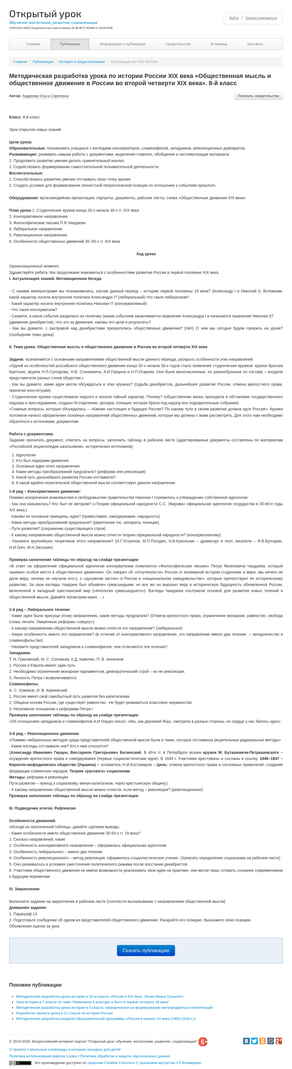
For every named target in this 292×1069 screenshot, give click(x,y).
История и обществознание (82, 62)
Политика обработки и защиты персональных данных (125, 1056)
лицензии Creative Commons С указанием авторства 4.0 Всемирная (144, 1063)
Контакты (255, 44)
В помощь (219, 44)
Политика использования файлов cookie (43, 1056)
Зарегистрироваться (261, 18)
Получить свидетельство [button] (258, 96)
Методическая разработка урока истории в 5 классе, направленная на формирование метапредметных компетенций (114, 1007)
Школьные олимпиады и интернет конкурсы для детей (75, 1049)
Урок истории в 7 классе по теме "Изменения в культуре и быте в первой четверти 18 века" (92, 1002)
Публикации (70, 44)
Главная (33, 44)
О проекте (17, 1049)
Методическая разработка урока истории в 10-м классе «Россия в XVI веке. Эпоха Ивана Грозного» (100, 996)
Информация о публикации (123, 44)
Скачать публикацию (146, 950)
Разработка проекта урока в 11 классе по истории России (64, 1013)
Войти (234, 18)
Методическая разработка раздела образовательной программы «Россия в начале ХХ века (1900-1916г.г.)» (106, 1019)
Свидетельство (178, 44)
